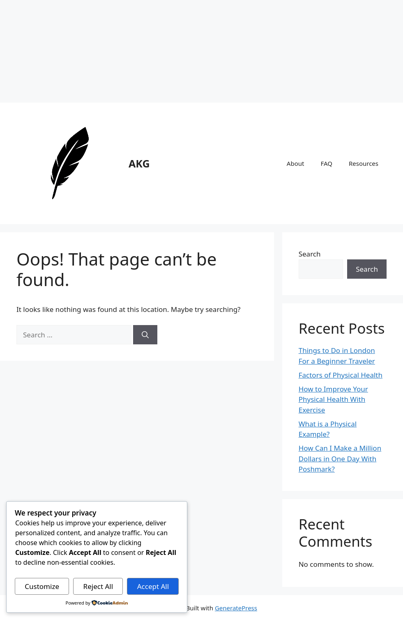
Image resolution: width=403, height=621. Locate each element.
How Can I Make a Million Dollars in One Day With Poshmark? (340, 458)
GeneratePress (236, 608)
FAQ (326, 163)
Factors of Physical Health (340, 375)
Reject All (98, 586)
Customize (42, 586)
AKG (139, 163)
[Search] (145, 335)
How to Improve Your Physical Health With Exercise (333, 399)
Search (310, 254)
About (295, 163)
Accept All (153, 586)
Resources (363, 163)
